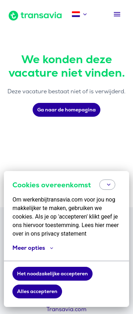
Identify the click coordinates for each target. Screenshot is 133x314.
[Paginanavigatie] (117, 14)
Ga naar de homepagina (66, 109)
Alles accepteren (37, 291)
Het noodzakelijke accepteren (52, 273)
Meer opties (32, 248)
